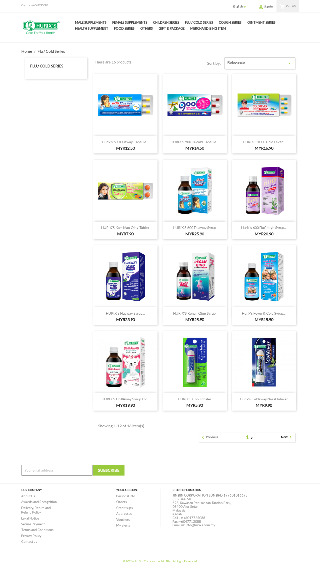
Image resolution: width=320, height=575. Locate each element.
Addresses (124, 514)
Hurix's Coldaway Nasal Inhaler (264, 399)
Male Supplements (90, 22)
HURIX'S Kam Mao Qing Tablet (125, 227)
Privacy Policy (31, 536)
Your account (127, 490)
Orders (121, 502)
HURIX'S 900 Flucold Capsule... (194, 142)
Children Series (166, 22)
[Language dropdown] (240, 7)
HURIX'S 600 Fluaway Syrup (194, 227)
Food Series (124, 28)
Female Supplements (129, 22)
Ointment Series (261, 22)
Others (146, 28)
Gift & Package (171, 28)
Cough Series (230, 22)
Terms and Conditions (37, 530)
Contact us (29, 542)
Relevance (259, 63)
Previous (209, 437)
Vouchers (123, 520)
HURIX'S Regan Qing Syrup (194, 313)
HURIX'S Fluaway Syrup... (125, 313)
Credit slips (124, 508)
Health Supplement (91, 28)
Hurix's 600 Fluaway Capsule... (125, 142)
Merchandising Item (208, 28)
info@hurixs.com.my (200, 525)
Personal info (125, 496)
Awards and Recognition (39, 502)
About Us (28, 496)
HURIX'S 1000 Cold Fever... (264, 142)
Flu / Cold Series (199, 22)
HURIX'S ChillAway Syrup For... (125, 399)
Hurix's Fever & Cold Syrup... (264, 313)
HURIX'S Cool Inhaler (194, 399)
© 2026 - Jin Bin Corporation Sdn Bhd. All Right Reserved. (160, 561)
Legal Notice (30, 518)
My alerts (123, 525)
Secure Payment (33, 524)
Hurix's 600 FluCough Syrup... (263, 227)
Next (287, 437)
